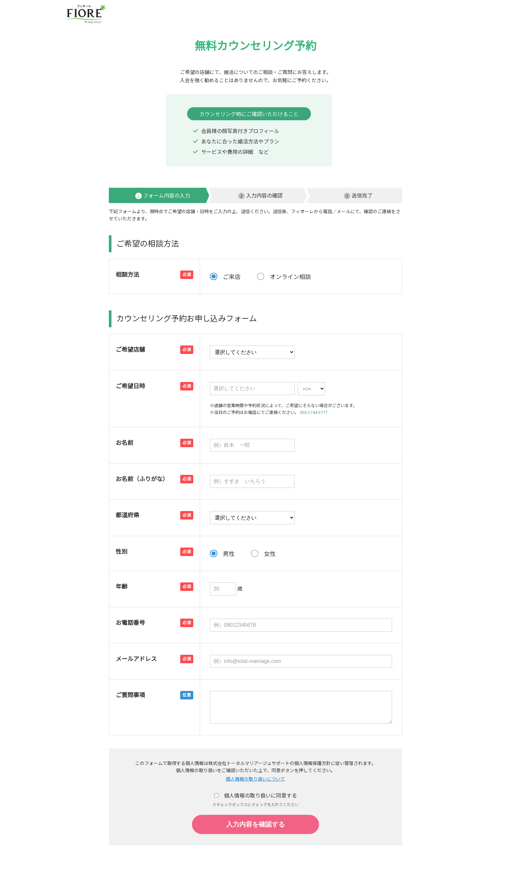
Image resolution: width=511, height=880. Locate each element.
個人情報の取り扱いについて (255, 779)
